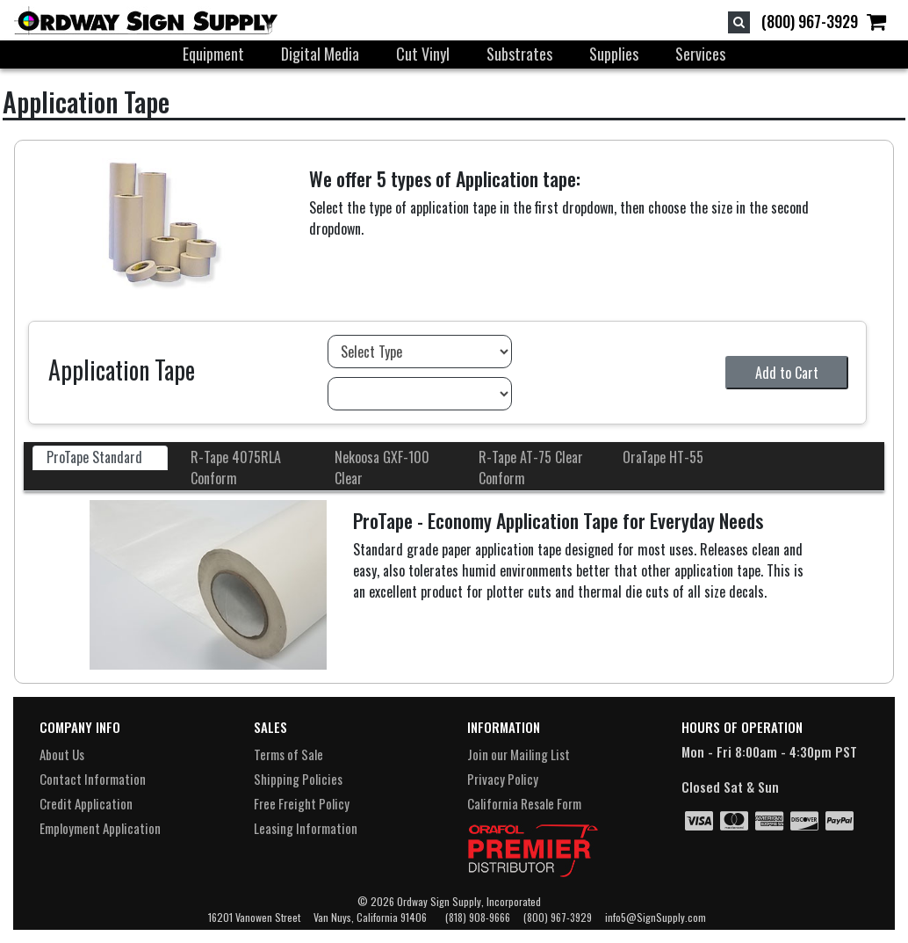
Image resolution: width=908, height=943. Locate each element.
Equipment (213, 53)
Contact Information (93, 778)
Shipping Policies (298, 778)
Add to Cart (786, 372)
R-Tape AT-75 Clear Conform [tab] (531, 467)
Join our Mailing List (518, 754)
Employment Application (100, 828)
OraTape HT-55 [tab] (663, 457)
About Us (62, 754)
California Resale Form (524, 803)
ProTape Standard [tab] (94, 457)
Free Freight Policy (302, 803)
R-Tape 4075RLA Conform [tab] (236, 467)
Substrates (519, 53)
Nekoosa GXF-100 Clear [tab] (382, 467)
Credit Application (86, 803)
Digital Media (320, 53)
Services (700, 53)
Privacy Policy (502, 778)
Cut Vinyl (423, 53)
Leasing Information (305, 828)
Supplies (613, 53)
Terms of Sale (288, 754)
